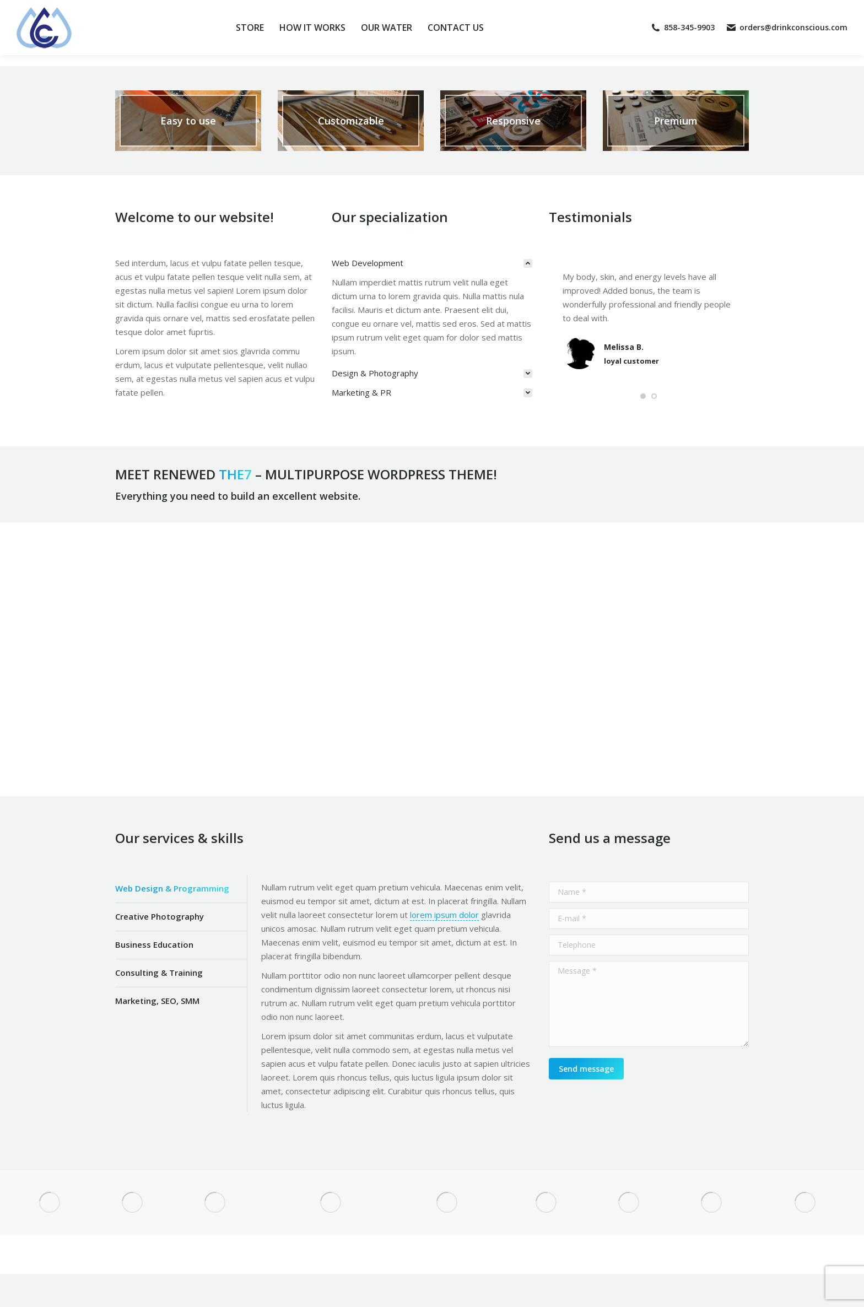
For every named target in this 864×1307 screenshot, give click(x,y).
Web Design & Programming (172, 888)
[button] (643, 396)
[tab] (432, 263)
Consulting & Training (159, 972)
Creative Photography (159, 916)
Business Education (154, 944)
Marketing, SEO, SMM (157, 1000)
